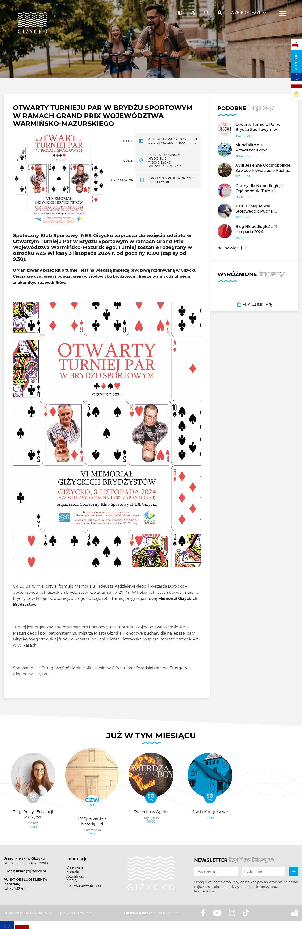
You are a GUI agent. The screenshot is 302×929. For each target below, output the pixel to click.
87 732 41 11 (18, 889)
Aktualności (76, 876)
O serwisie (74, 867)
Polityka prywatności (83, 885)
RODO (71, 881)
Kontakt (296, 61)
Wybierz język (245, 12)
